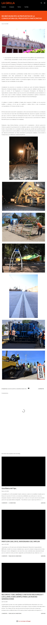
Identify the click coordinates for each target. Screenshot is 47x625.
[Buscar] (41, 2)
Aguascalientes (11, 388)
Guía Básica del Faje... (9, 488)
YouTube (26, 6)
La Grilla (8, 3)
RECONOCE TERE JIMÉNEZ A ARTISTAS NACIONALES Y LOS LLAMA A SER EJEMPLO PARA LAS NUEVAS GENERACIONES (22, 597)
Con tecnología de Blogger (23, 621)
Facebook (4, 6)
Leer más (43, 502)
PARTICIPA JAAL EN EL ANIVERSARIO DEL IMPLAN (21, 541)
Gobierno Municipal (21, 388)
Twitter (19, 6)
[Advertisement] (23, 439)
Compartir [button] (41, 388)
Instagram (11, 6)
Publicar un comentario (15, 556)
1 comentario (12, 502)
